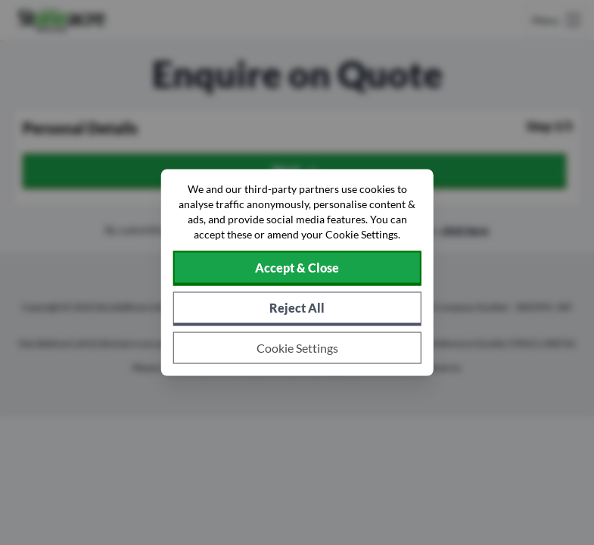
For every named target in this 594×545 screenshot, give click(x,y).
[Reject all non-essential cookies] (297, 309)
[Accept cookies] (297, 268)
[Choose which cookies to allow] (297, 348)
